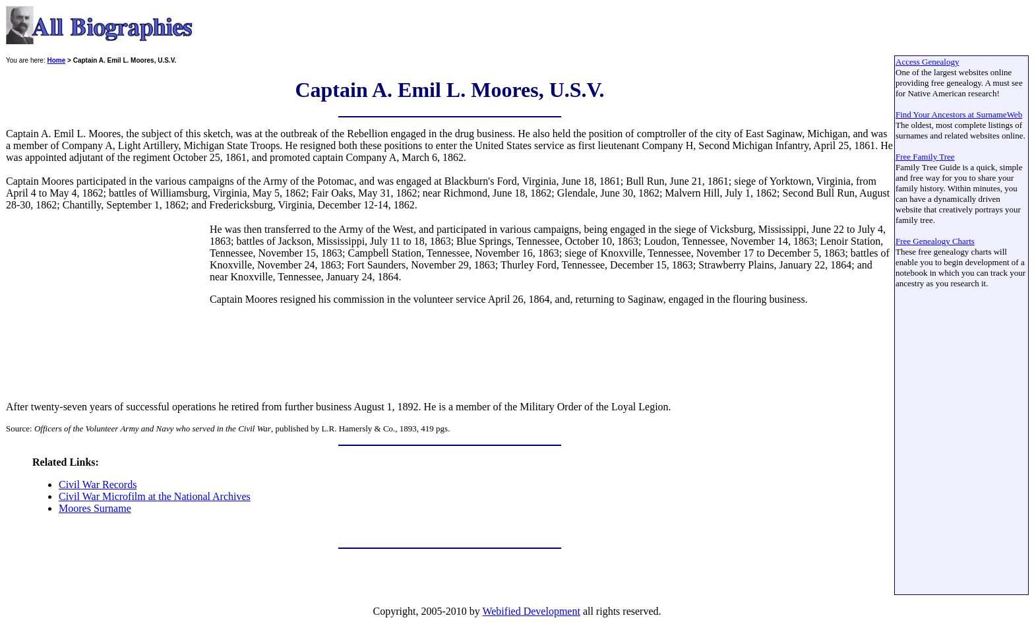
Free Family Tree (925, 157)
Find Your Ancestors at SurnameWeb (959, 114)
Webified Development (531, 611)
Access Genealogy (927, 62)
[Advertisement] (107, 306)
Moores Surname (95, 508)
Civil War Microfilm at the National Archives (155, 496)
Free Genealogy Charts (935, 241)
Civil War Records (98, 484)
